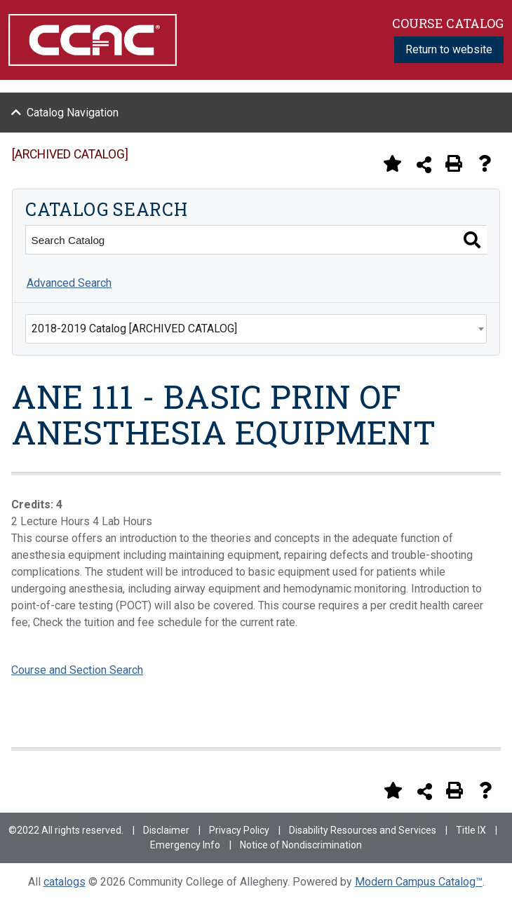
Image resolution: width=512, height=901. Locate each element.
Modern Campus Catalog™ (419, 881)
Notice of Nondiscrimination (301, 845)
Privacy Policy (239, 830)
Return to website (448, 49)
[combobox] (256, 329)
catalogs (64, 881)
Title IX (471, 830)
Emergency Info (185, 845)
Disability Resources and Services (362, 830)
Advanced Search (69, 283)
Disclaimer (166, 830)
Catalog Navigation (73, 112)
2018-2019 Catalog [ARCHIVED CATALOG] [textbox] (134, 328)
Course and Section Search (77, 670)
